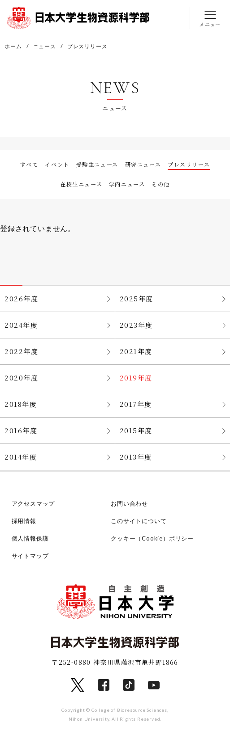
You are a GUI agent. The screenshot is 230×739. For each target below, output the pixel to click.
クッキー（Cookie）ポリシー (152, 538)
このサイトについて (138, 520)
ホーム (13, 46)
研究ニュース (143, 164)
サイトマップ (30, 555)
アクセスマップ (33, 503)
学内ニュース (127, 184)
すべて (29, 164)
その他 (161, 184)
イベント (57, 164)
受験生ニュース (97, 164)
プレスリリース (189, 164)
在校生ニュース (81, 184)
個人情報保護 (30, 538)
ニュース (44, 46)
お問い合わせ (129, 503)
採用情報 (24, 520)
